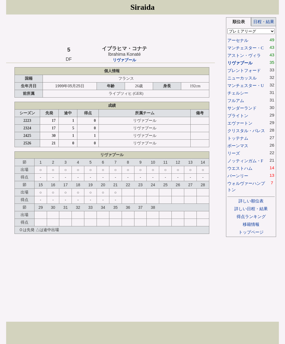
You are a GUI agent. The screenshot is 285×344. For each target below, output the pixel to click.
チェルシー (237, 93)
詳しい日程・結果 (251, 208)
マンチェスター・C (245, 47)
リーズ (233, 153)
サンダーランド (242, 108)
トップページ (251, 232)
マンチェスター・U (245, 85)
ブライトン (237, 115)
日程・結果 (263, 21)
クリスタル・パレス (246, 130)
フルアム (235, 100)
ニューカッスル (242, 78)
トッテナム (237, 138)
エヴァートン (239, 123)
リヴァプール (124, 60)
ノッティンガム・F (245, 160)
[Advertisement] (110, 29)
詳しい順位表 (251, 200)
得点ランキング (251, 216)
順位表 (238, 21)
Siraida (142, 7)
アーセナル (237, 40)
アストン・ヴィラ (244, 55)
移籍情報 (251, 224)
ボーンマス (237, 145)
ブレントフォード (244, 70)
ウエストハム (239, 168)
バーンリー (237, 175)
